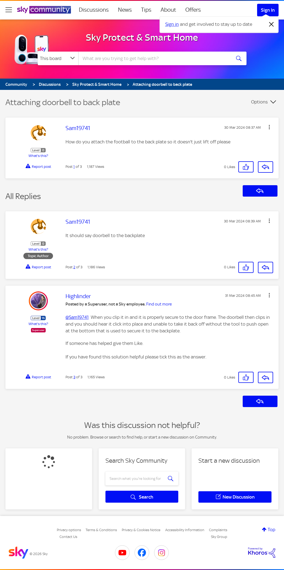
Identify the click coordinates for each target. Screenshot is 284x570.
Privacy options (69, 530)
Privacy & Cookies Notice (141, 530)
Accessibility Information (184, 530)
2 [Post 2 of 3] (74, 267)
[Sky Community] (44, 10)
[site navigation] (8, 9)
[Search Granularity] (58, 58)
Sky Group (219, 537)
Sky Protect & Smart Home (142, 37)
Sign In (268, 10)
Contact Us (68, 537)
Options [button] (259, 102)
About (168, 10)
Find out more (159, 304)
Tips (146, 10)
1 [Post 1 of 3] (74, 167)
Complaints (218, 530)
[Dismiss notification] (271, 24)
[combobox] (154, 58)
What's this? (38, 156)
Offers (193, 10)
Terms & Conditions (101, 530)
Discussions (94, 10)
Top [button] (271, 529)
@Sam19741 (77, 317)
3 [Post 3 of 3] (74, 377)
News (125, 10)
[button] (269, 127)
